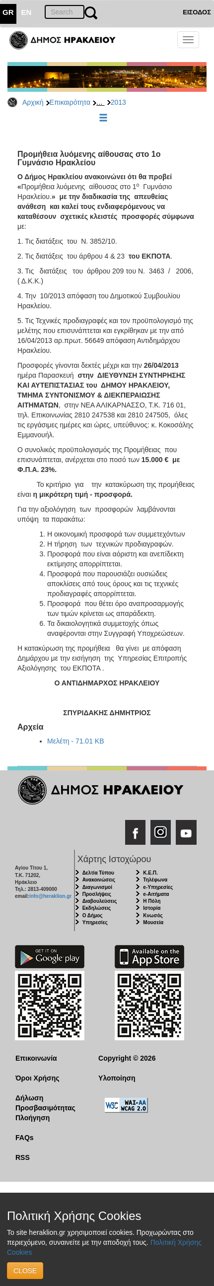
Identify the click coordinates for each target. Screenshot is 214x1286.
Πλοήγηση (32, 1118)
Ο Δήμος (92, 915)
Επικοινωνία (36, 1058)
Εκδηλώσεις (96, 908)
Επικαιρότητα (70, 102)
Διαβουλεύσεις (99, 901)
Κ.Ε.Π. (150, 873)
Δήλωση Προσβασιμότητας (45, 1103)
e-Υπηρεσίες (158, 887)
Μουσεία (153, 922)
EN (26, 12)
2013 (118, 102)
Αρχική (33, 102)
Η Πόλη (151, 901)
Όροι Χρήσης (37, 1078)
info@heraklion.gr (50, 896)
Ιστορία (151, 908)
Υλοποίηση (117, 1078)
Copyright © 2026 (126, 1058)
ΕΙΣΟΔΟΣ (197, 12)
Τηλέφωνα (155, 879)
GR (8, 12)
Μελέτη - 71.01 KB (75, 741)
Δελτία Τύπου (98, 873)
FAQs (24, 1138)
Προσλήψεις (96, 894)
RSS (22, 1157)
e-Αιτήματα (156, 894)
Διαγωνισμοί (97, 887)
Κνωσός (152, 915)
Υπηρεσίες (95, 922)
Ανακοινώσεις (98, 879)
